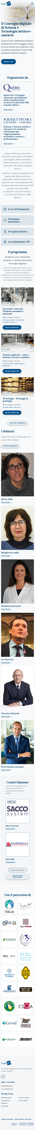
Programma (5, 1100)
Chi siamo (5, 1106)
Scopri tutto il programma (18, 423)
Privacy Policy (24, 1098)
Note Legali (23, 1100)
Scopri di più (9, 110)
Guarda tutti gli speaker (10, 446)
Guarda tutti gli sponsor (17, 870)
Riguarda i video (8, 61)
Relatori (4, 1103)
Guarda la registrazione (12, 327)
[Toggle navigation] (32, 3)
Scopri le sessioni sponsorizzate (17, 876)
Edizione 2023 (6, 1098)
